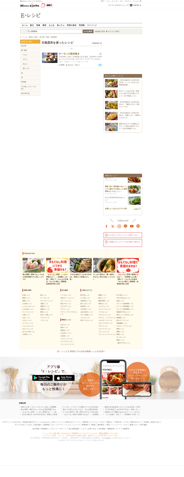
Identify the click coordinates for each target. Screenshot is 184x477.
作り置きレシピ (121, 295)
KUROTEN (17, 422)
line (125, 226)
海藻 (25, 50)
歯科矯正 (101, 425)
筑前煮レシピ (85, 306)
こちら (107, 438)
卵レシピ (43, 295)
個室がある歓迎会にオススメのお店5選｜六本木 (123, 407)
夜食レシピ (120, 340)
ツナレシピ (44, 320)
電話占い (110, 422)
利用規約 (44, 429)
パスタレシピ (103, 312)
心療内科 (85, 422)
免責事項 (126, 429)
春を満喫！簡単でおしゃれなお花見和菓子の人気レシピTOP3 (44, 409)
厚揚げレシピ (45, 306)
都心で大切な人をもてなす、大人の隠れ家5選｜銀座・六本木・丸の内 (89, 409)
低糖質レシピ (121, 318)
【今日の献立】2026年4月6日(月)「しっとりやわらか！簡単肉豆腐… (129, 82)
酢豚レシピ (102, 295)
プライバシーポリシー (58, 429)
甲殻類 (23, 82)
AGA (126, 425)
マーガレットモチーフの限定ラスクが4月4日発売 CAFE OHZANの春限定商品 (92, 407)
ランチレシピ (121, 337)
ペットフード (117, 425)
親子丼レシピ (85, 295)
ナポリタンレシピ (104, 315)
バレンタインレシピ (67, 344)
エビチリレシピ (103, 306)
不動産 (93, 425)
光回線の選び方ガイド (31, 422)
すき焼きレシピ (85, 309)
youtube (132, 226)
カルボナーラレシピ (105, 320)
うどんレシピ (85, 318)
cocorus (29, 425)
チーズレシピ (45, 298)
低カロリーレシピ (122, 320)
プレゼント (128, 1)
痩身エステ (134, 425)
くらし (108, 1)
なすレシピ (26, 318)
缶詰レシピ (120, 301)
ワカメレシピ (45, 318)
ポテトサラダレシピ (105, 323)
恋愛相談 (46, 425)
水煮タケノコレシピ (67, 298)
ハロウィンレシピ (66, 339)
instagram (119, 226)
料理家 (82, 25)
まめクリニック (57, 422)
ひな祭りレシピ (65, 333)
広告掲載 (101, 429)
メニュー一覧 (137, 1)
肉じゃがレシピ (85, 303)
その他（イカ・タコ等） (28, 88)
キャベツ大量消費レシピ (124, 303)
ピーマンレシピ (27, 323)
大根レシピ (26, 315)
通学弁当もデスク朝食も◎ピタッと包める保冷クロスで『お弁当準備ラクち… (129, 126)
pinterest (138, 226)
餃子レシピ (102, 298)
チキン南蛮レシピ (86, 315)
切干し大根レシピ (46, 315)
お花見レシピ (65, 336)
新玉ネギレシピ (65, 303)
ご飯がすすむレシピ (123, 343)
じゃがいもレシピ (28, 306)
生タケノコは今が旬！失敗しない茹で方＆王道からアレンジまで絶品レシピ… (129, 93)
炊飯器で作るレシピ (123, 312)
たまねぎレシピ (27, 309)
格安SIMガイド (136, 422)
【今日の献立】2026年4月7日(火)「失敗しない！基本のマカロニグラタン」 (133, 409)
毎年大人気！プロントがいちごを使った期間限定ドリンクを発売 (45, 407)
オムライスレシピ (104, 309)
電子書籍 (143, 425)
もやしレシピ (27, 320)
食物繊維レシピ (121, 323)
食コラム (61, 25)
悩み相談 (37, 425)
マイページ (92, 25)
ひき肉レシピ (27, 303)
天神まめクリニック (72, 422)
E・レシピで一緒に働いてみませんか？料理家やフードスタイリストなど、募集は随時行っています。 (81, 433)
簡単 (44, 25)
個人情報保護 (74, 429)
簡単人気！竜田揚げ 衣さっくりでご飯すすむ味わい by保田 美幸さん (116, 189)
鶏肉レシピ (26, 301)
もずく (25, 59)
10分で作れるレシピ (123, 298)
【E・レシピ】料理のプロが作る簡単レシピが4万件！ (81, 351)
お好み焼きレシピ (86, 312)
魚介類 (23, 46)
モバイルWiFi (20, 425)
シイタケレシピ (65, 295)
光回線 (146, 422)
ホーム (25, 25)
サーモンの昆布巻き (69, 53)
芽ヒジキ (26, 68)
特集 (38, 25)
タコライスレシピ (104, 329)
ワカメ (25, 55)
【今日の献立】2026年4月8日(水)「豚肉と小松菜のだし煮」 (43, 414)
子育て (102, 1)
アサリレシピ (65, 309)
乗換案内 (85, 425)
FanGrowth (45, 422)
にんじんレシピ (27, 326)
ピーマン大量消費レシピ (124, 306)
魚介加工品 (25, 93)
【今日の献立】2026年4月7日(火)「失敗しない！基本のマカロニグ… (129, 115)
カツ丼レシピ (85, 298)
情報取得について (114, 429)
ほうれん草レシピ (28, 332)
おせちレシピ (65, 325)
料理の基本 (72, 25)
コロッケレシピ (103, 332)
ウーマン (60, 425)
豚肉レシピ (26, 298)
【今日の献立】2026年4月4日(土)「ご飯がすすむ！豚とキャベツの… (129, 104)
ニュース (76, 425)
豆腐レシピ (44, 303)
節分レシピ (64, 327)
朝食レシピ (120, 334)
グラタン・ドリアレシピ (106, 318)
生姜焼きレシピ (85, 301)
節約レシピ (120, 329)
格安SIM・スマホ (121, 422)
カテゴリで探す (113, 31)
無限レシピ (120, 332)
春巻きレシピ (103, 303)
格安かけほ (155, 422)
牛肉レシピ (26, 295)
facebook (106, 226)
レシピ (68, 425)
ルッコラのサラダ (111, 198)
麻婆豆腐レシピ (103, 301)
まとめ (51, 25)
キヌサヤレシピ (65, 306)
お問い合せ (92, 429)
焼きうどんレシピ (86, 320)
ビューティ (115, 1)
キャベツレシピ (27, 312)
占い (121, 1)
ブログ (102, 422)
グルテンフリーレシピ (124, 326)
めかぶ (25, 64)
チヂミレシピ (103, 326)
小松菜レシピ (27, 334)
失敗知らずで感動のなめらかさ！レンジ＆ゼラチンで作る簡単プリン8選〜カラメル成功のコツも (141, 412)
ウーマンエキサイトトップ (118, 5)
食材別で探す (27, 42)
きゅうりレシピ (27, 329)
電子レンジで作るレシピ (124, 315)
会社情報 (35, 429)
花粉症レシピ (65, 330)
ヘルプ (83, 429)
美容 (108, 425)
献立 (32, 25)
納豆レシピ (44, 312)
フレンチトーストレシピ (106, 334)
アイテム (94, 422)
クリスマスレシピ (66, 341)
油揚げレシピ (45, 309)
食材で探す (101, 31)
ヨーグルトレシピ (46, 301)
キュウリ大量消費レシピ (124, 309)
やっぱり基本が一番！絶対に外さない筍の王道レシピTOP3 (85, 412)
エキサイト (137, 5)
